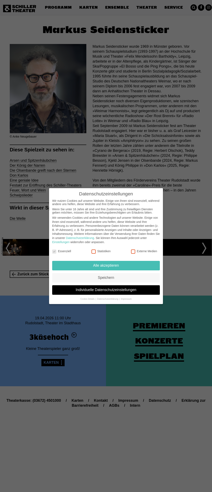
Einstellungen (61, 242)
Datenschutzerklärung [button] (108, 299)
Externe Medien (144, 251)
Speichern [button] (106, 278)
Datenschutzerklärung (80, 238)
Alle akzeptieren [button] (106, 265)
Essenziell (61, 251)
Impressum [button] (126, 299)
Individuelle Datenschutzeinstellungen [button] (106, 290)
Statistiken (101, 251)
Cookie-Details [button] (87, 299)
